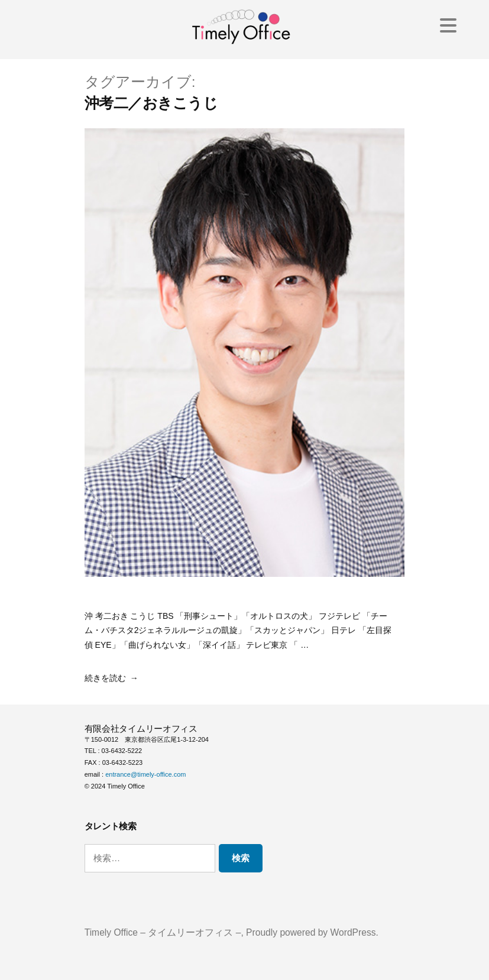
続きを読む (105, 678)
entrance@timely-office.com (145, 774)
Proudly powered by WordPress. (312, 932)
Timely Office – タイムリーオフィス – (163, 932)
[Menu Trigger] (448, 25)
